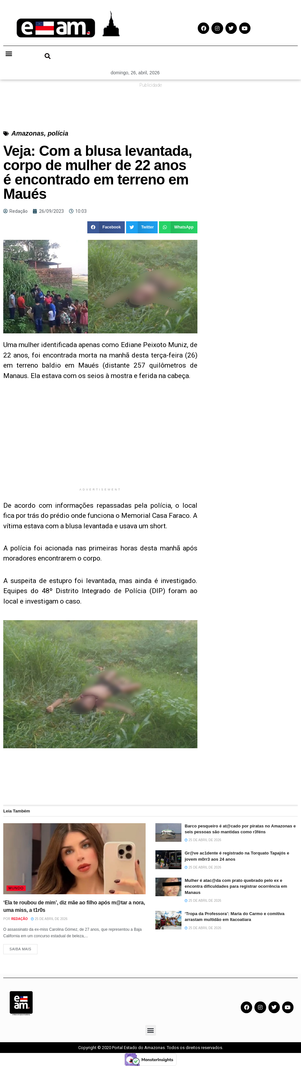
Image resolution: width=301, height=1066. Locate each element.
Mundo (16, 888)
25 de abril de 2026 (49, 919)
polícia (58, 133)
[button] (8, 53)
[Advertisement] (100, 438)
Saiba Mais (20, 949)
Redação (19, 919)
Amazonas (27, 133)
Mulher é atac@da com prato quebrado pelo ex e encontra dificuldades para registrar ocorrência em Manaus (236, 886)
